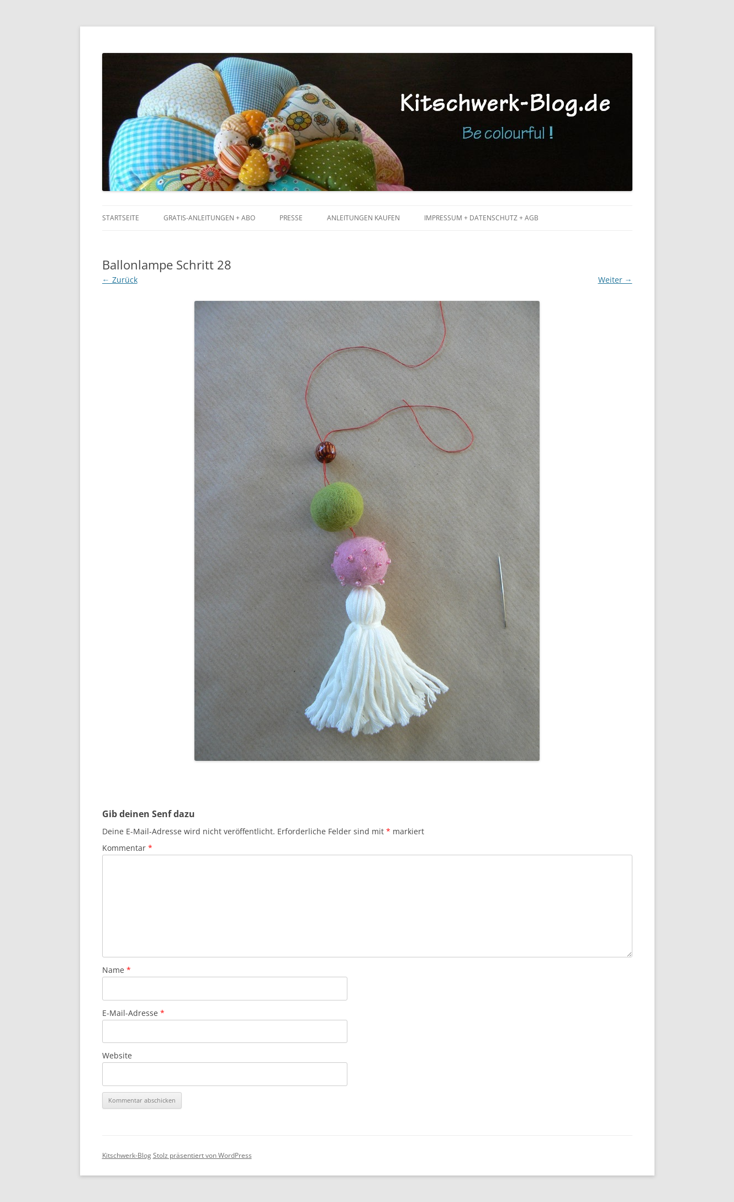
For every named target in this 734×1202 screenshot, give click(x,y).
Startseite (120, 218)
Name (116, 970)
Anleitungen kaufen (363, 218)
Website (117, 1055)
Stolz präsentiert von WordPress (202, 1155)
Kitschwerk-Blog (126, 1155)
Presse (291, 218)
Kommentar (127, 848)
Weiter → (615, 279)
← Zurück (120, 279)
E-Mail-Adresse (133, 1013)
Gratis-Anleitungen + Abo (209, 218)
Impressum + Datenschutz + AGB (481, 218)
